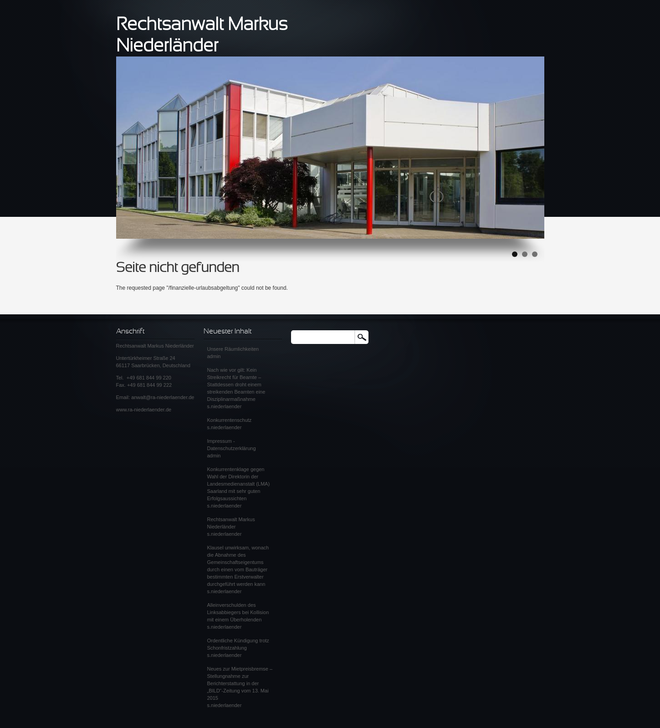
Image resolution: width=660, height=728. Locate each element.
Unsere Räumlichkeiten (233, 349)
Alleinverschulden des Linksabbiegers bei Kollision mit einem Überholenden (238, 612)
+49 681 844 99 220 (149, 377)
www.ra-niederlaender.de (144, 409)
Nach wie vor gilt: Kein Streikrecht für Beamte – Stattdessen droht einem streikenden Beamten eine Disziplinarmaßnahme (236, 384)
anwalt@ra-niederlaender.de (162, 397)
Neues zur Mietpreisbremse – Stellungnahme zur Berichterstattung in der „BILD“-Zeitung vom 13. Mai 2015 (240, 683)
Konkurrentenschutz (229, 420)
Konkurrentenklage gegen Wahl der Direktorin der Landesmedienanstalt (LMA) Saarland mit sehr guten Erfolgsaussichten (238, 484)
